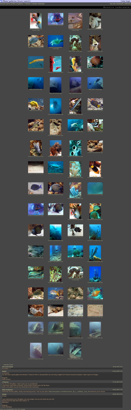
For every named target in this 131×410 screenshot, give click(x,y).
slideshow (128, 3)
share (11, 364)
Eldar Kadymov (7, 390)
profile (13, 3)
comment (6, 364)
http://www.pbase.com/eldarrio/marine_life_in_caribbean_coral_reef (70, 391)
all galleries (19, 3)
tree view (112, 3)
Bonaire (28, 3)
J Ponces (5, 382)
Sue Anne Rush (7, 367)
